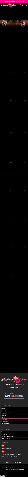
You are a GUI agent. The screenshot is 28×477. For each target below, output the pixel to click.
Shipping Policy (5, 438)
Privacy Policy (5, 434)
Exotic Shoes (4, 414)
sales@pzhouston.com (7, 448)
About (3, 408)
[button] (26, 5)
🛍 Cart (2, 476)
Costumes (4, 419)
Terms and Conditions (7, 432)
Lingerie (3, 415)
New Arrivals (4, 410)
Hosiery (3, 417)
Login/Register (5, 423)
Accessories (4, 421)
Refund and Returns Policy (8, 436)
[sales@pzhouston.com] (2, 445)
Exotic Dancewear (6, 412)
